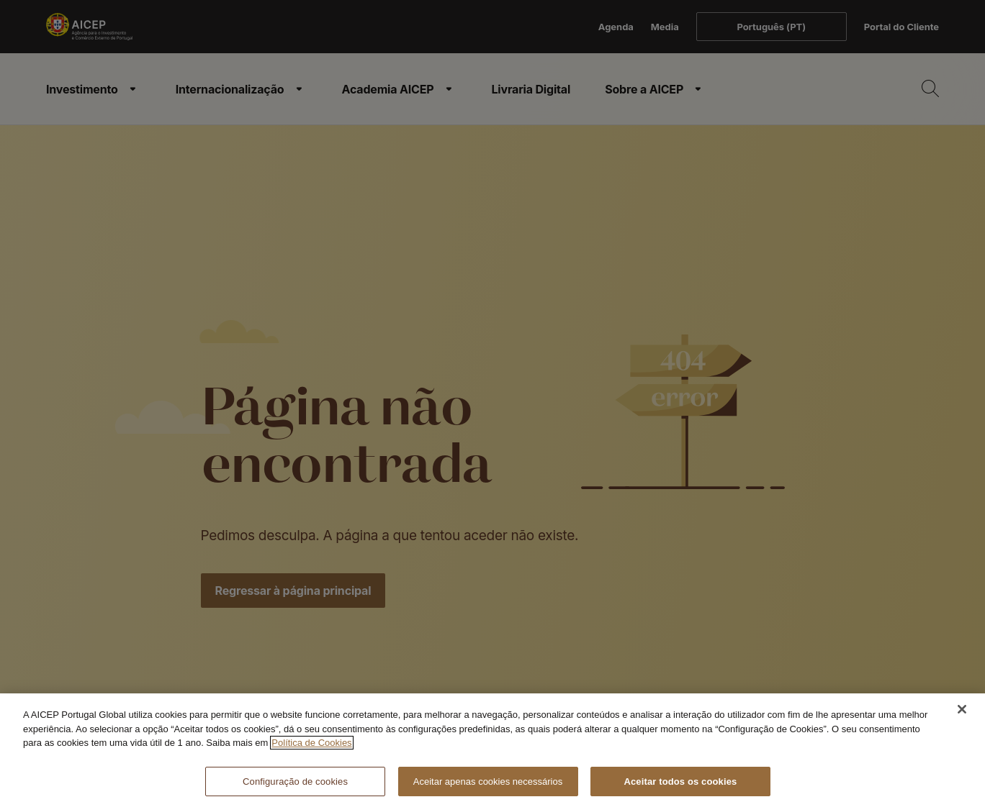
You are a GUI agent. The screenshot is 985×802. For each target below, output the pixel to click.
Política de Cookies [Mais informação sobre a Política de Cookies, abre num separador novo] (311, 749)
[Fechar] (962, 716)
